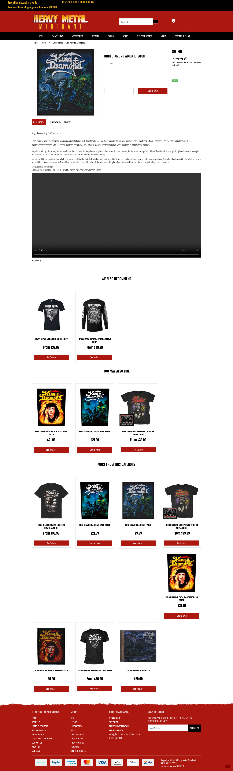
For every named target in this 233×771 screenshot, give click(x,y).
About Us (36, 722)
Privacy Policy (38, 734)
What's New (57, 36)
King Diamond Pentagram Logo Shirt (95, 670)
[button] (227, 766)
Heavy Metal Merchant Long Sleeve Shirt (94, 340)
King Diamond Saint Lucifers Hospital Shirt (51, 526)
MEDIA (73, 730)
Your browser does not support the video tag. (116, 215)
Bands (111, 36)
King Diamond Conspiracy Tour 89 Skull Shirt (138, 433)
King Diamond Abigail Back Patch (95, 431)
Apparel (95, 36)
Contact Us (37, 742)
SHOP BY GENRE (77, 742)
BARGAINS (74, 746)
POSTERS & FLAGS (77, 734)
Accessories (77, 36)
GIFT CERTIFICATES (78, 750)
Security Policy (39, 730)
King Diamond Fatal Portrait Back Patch (51, 433)
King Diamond (58, 42)
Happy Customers (40, 726)
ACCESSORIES (76, 726)
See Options (51, 357)
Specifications (54, 122)
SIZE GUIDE (113, 722)
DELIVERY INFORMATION (119, 726)
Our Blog (36, 750)
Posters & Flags (182, 36)
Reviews (67, 122)
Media (163, 36)
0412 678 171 (115, 738)
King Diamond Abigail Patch (76, 42)
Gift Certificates (144, 36)
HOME (41, 36)
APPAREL (74, 722)
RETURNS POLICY (116, 730)
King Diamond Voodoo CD (138, 670)
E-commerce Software (168, 766)
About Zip (36, 746)
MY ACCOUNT (114, 718)
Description (38, 122)
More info (182, 58)
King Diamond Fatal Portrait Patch (51, 670)
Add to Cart (153, 90)
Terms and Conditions (42, 738)
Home (36, 42)
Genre (125, 36)
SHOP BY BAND (76, 738)
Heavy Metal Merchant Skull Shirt (51, 339)
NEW (72, 718)
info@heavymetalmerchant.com (124, 734)
